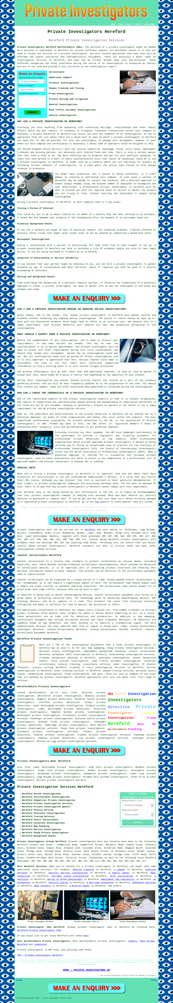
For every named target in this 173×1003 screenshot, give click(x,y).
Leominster (40, 944)
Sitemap (19, 980)
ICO (97, 502)
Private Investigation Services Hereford (55, 787)
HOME (113, 24)
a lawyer (119, 869)
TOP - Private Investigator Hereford (40, 955)
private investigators (111, 941)
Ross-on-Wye (147, 941)
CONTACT (138, 24)
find (27, 767)
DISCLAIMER (150, 24)
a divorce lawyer (79, 886)
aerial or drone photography (65, 879)
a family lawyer (119, 873)
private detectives (77, 709)
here (86, 936)
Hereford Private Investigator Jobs (39, 930)
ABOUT (128, 24)
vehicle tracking (83, 869)
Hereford (90, 529)
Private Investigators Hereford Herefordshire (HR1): (50, 47)
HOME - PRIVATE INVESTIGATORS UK (86, 969)
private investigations (58, 718)
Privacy (154, 980)
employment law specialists (118, 879)
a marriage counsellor (100, 882)
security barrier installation (68, 873)
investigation (132, 134)
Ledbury (132, 941)
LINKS (120, 24)
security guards (58, 882)
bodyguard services (144, 882)
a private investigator (120, 47)
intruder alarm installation (70, 876)
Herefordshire (88, 941)
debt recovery (42, 886)
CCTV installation (121, 876)
